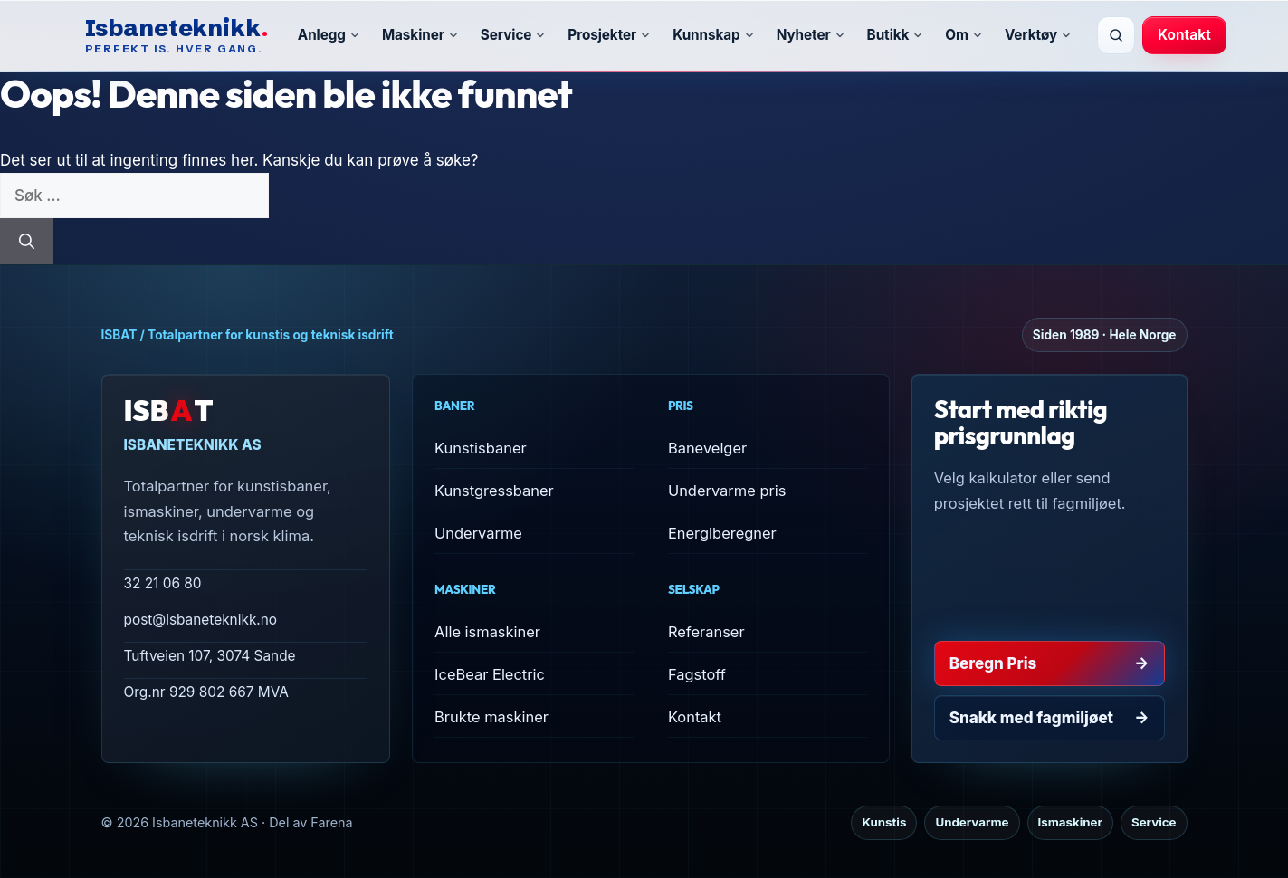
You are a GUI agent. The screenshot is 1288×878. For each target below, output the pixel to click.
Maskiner (420, 34)
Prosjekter (609, 34)
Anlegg (329, 34)
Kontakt (1184, 34)
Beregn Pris (1049, 663)
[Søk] (1116, 35)
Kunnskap (713, 34)
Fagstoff (697, 674)
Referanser (706, 632)
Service (514, 34)
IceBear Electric (489, 674)
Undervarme (478, 533)
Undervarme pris (727, 491)
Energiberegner (722, 533)
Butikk (895, 34)
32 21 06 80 (163, 583)
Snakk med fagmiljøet (1049, 717)
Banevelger (707, 448)
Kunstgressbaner (494, 491)
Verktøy (1038, 34)
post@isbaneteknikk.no (201, 619)
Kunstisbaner (480, 448)
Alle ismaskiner (487, 632)
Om (964, 34)
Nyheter (811, 34)
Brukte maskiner (491, 717)
